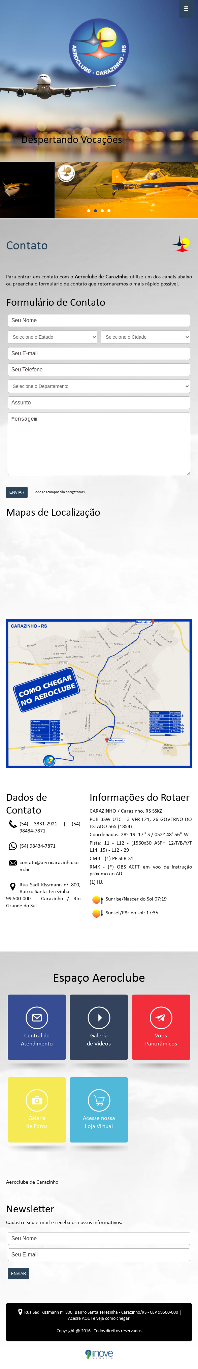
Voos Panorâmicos (161, 1026)
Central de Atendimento (37, 1026)
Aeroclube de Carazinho (32, 1182)
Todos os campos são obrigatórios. (59, 492)
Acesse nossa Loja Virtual (99, 1109)
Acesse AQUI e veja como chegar (99, 1318)
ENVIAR (17, 492)
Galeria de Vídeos (99, 1026)
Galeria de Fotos (37, 1109)
